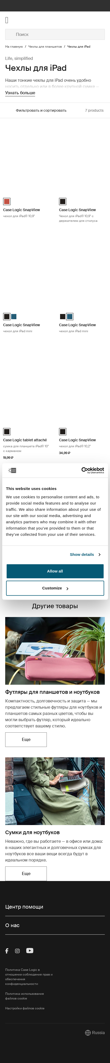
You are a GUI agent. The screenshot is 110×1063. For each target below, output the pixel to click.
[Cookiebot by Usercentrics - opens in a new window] (81, 470)
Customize (55, 588)
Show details (82, 554)
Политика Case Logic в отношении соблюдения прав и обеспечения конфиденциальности (29, 977)
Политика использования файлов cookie (24, 996)
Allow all (55, 571)
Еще (26, 739)
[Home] (21, 20)
